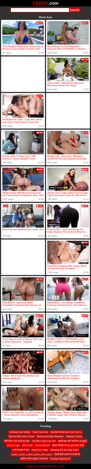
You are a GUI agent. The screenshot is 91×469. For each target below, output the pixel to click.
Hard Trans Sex (40, 432)
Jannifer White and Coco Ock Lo (66, 432)
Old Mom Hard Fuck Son (44, 441)
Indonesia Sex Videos (19, 432)
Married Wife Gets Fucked (21, 436)
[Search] (40, 10)
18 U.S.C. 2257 (57, 466)
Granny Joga (13, 445)
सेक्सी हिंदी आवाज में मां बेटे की (67, 454)
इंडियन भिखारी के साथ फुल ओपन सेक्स (68, 445)
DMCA (44, 466)
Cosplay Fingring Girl (60, 458)
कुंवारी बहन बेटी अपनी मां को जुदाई (72, 441)
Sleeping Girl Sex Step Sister (65, 450)
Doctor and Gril (42, 445)
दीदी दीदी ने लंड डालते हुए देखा (17, 441)
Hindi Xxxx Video (40, 450)
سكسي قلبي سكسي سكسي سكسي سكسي (31, 454)
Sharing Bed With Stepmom (50, 436)
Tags (36, 466)
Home (30, 466)
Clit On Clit (27, 445)
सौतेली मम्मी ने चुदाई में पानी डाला (34, 458)
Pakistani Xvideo (74, 436)
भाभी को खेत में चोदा (20, 450)
